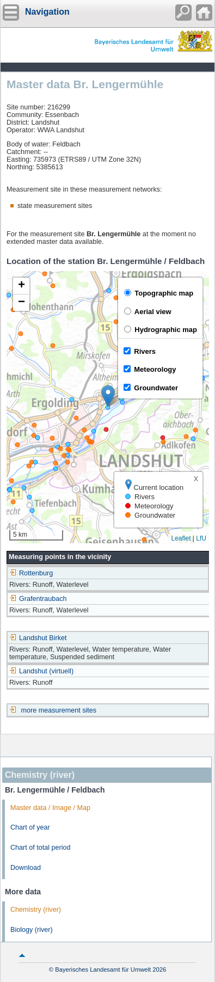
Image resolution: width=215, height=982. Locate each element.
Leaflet (181, 538)
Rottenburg (31, 573)
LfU (201, 538)
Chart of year (30, 827)
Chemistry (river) (35, 909)
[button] (108, 396)
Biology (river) (31, 930)
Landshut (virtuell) (41, 671)
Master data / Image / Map (50, 808)
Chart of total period (40, 847)
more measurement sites (59, 710)
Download (25, 867)
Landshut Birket (38, 638)
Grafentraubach (38, 599)
